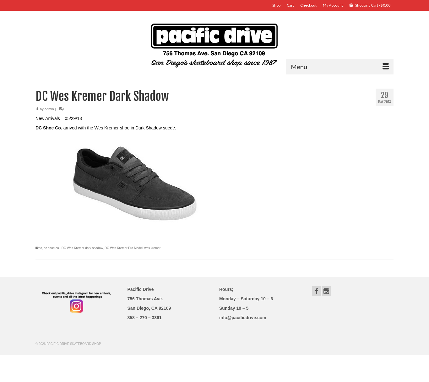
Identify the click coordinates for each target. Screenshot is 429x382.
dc (40, 248)
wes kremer (152, 248)
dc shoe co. (52, 248)
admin (49, 109)
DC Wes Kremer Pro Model (124, 248)
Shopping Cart (369, 5)
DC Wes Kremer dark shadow (82, 248)
